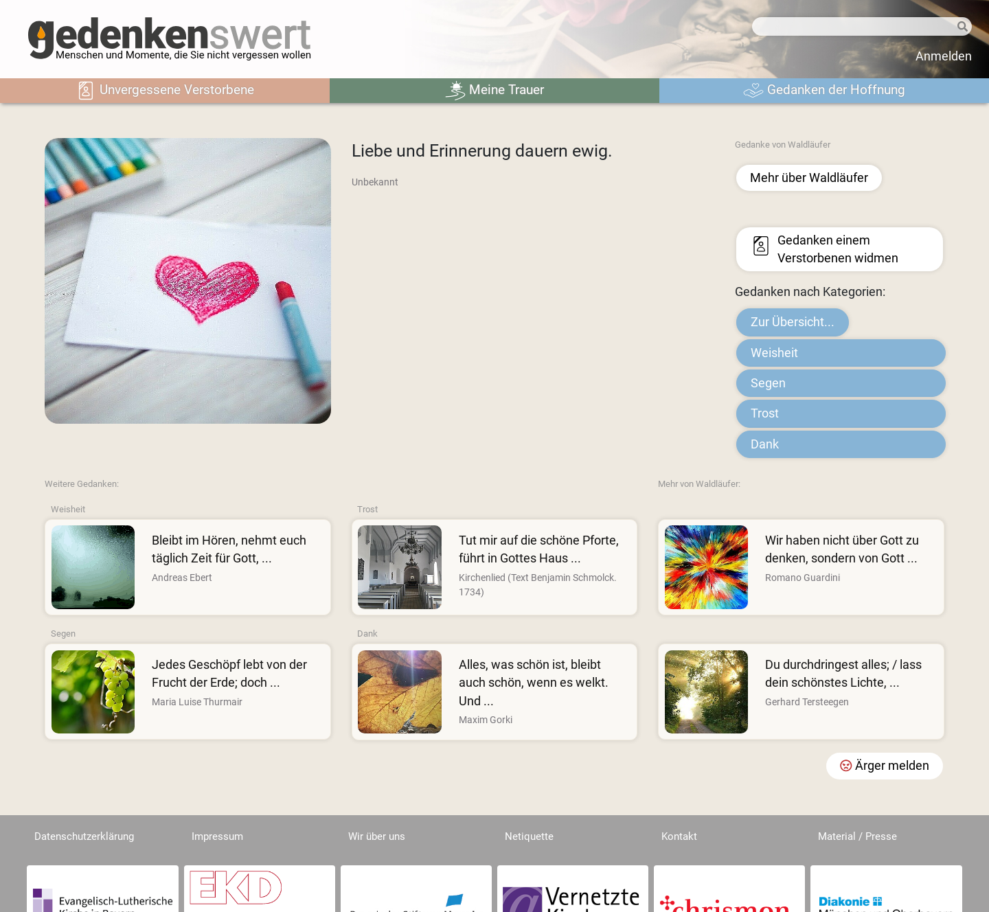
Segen (768, 383)
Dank (765, 444)
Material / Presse (857, 836)
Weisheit (774, 353)
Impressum (217, 836)
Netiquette (529, 836)
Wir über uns (376, 836)
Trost (765, 413)
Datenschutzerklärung (84, 836)
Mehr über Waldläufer (809, 178)
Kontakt (679, 836)
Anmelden (944, 56)
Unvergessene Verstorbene (165, 90)
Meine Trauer (494, 90)
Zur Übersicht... (792, 322)
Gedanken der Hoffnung (824, 90)
